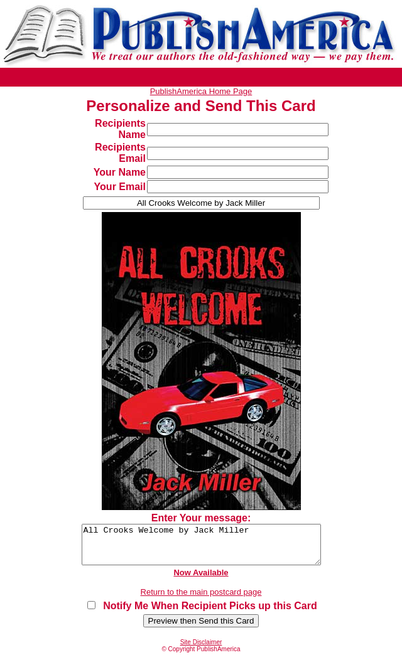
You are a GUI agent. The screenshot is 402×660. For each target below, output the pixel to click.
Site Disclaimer (201, 649)
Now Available (200, 580)
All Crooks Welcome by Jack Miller (201, 548)
